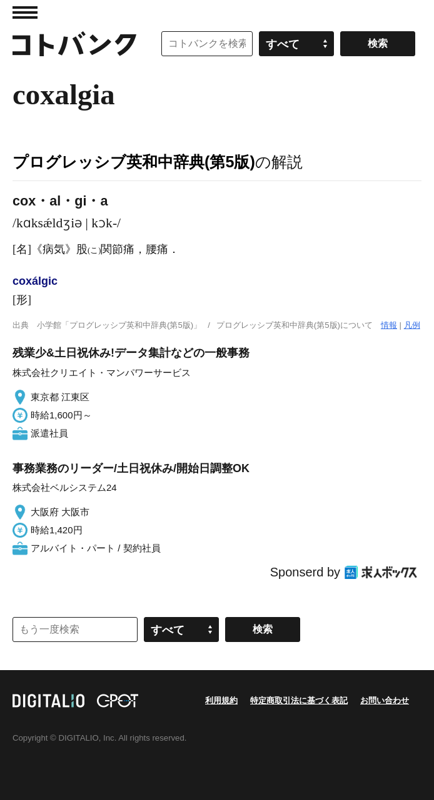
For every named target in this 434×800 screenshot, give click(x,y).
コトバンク (74, 43)
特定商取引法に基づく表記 (299, 700)
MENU (25, 12)
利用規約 (221, 700)
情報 (389, 325)
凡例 (412, 325)
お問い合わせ (384, 700)
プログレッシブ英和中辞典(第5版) (134, 161)
